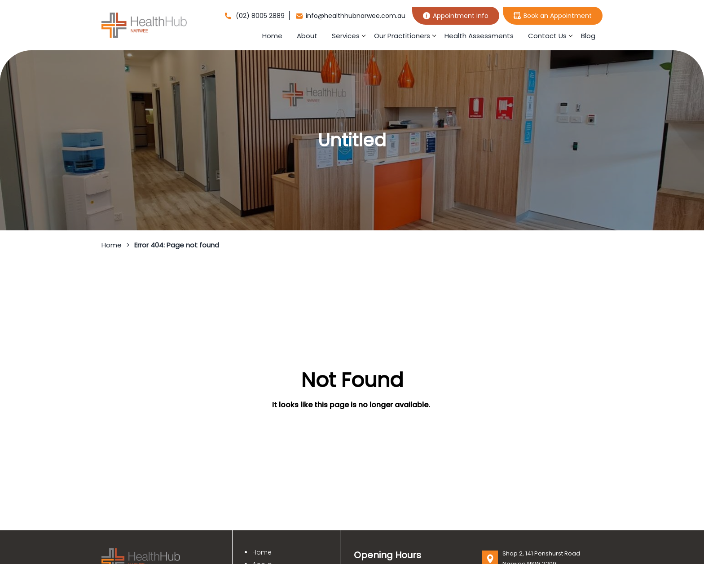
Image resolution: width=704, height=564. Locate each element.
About (307, 35)
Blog (588, 35)
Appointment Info (455, 15)
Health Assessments (479, 35)
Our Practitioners (402, 35)
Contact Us (547, 35)
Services (346, 35)
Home (272, 35)
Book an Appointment (553, 15)
